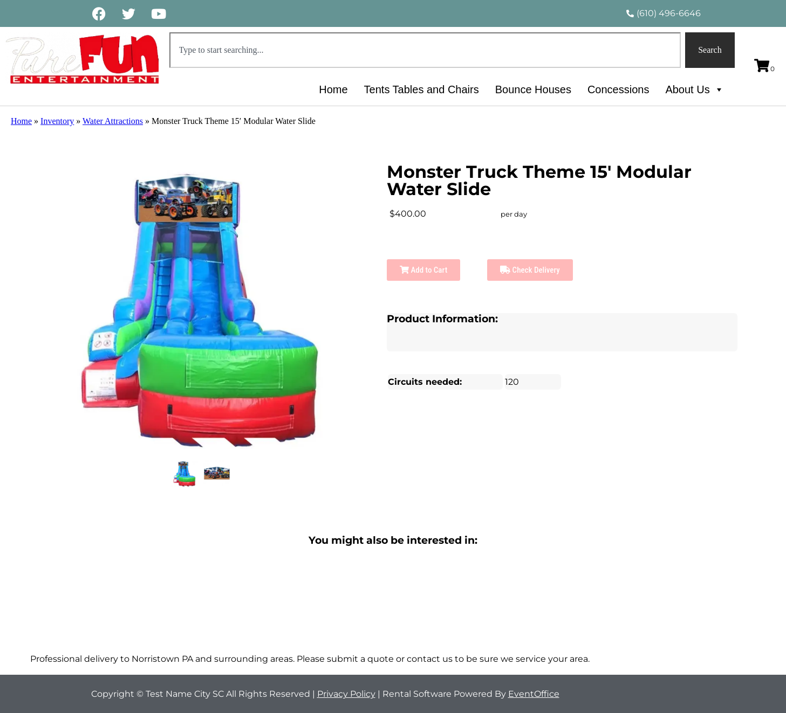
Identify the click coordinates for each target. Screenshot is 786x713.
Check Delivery (530, 270)
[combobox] (425, 50)
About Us (694, 89)
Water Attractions (113, 121)
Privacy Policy (346, 694)
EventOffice (533, 694)
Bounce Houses (533, 89)
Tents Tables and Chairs (421, 89)
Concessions (618, 89)
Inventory (57, 121)
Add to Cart (423, 270)
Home (333, 89)
